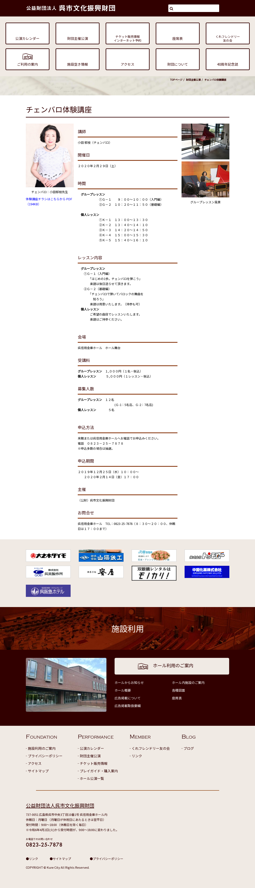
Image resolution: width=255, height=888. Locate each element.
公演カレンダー (92, 748)
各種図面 (178, 690)
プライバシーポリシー (45, 755)
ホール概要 (123, 690)
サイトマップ (38, 770)
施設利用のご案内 (42, 748)
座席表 (177, 697)
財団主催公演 (193, 79)
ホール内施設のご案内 (188, 682)
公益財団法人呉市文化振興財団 (60, 805)
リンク (137, 755)
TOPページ (176, 79)
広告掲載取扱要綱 (128, 705)
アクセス (35, 763)
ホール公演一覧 (92, 778)
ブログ (189, 748)
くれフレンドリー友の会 (151, 748)
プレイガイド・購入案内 (99, 770)
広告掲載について (128, 697)
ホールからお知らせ (129, 682)
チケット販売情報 (93, 763)
